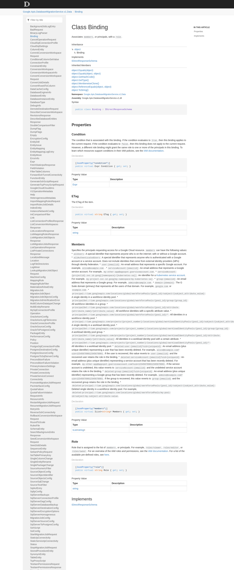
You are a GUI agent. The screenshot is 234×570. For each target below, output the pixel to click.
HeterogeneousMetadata (43, 198)
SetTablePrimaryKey (40, 455)
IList (75, 430)
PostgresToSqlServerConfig (44, 356)
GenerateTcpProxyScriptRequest (47, 184)
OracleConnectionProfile (42, 323)
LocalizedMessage (39, 257)
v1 (120, 94)
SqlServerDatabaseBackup (44, 504)
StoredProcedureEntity (41, 551)
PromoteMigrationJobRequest (45, 382)
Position (34, 343)
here (106, 454)
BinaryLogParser (38, 33)
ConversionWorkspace (41, 69)
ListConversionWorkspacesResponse (44, 226)
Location (34, 260)
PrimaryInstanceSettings (42, 366)
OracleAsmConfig (39, 316)
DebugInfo (35, 105)
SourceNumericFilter (40, 468)
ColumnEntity (37, 49)
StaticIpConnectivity (40, 537)
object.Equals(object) (82, 70)
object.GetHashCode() (83, 77)
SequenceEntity (38, 448)
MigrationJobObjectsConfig (44, 297)
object (77, 49)
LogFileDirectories (39, 264)
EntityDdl (34, 142)
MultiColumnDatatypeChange (45, 303)
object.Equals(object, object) (86, 73)
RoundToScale (37, 422)
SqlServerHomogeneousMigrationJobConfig (42, 516)
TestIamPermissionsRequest (44, 564)
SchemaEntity (37, 429)
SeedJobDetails (38, 445)
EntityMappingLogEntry (42, 151)
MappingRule (37, 280)
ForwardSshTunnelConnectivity (46, 175)
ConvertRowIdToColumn (42, 85)
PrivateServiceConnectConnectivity (42, 378)
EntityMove (36, 155)
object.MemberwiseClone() (85, 83)
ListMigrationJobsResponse (44, 244)
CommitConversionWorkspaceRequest (45, 54)
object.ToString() (80, 90)
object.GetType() (80, 80)
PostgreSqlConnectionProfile (45, 346)
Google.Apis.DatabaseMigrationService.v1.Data (47, 11)
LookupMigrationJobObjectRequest (44, 272)
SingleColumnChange (41, 458)
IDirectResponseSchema (84, 61)
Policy (33, 339)
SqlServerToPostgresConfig (44, 524)
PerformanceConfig (40, 336)
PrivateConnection (39, 369)
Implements (199, 36)
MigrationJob (36, 290)
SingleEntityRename (40, 461)
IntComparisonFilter (40, 214)
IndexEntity (36, 207)
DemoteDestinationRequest (44, 109)
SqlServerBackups (39, 494)
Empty (33, 135)
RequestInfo (36, 396)
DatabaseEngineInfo (40, 92)
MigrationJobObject (40, 293)
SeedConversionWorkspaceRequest (44, 440)
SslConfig (35, 531)
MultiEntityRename (40, 306)
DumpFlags (36, 132)
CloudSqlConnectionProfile (44, 43)
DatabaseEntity (38, 95)
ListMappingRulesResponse (44, 234)
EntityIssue (35, 145)
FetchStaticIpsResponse (42, 165)
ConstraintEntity (38, 66)
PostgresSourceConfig (41, 353)
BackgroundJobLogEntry (42, 26)
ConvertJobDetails (39, 82)
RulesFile (35, 425)
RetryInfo (35, 409)
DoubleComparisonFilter (42, 125)
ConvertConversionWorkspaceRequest (46, 77)
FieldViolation (37, 168)
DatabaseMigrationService (106, 94)
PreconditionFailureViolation (44, 363)
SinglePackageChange (42, 465)
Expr (32, 161)
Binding (79, 11)
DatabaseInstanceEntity (42, 99)
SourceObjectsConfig (41, 478)
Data (123, 94)
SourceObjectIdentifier (41, 475)
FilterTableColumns (40, 171)
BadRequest (36, 29)
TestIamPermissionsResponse (45, 567)
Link (32, 217)
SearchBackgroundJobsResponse (42, 434)
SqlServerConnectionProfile (44, 498)
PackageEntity (37, 333)
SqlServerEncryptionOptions (44, 511)
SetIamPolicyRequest (41, 452)
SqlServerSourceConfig (42, 521)
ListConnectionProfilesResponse (47, 221)
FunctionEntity (37, 178)
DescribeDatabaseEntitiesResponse (43, 120)
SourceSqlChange (39, 481)
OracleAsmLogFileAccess (43, 320)
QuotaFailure (37, 389)
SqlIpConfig (36, 491)
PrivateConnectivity (40, 372)
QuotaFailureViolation (41, 392)
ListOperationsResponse (42, 247)
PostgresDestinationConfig (44, 349)
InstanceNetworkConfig (42, 211)
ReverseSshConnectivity (42, 412)
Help (32, 194)
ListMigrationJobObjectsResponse (42, 239)
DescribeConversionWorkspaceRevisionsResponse (46, 114)
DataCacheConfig (39, 89)
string (75, 232)
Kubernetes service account (170, 275)
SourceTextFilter (38, 485)
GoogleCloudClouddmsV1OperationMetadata (42, 190)
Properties (198, 31)
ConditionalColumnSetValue (44, 59)
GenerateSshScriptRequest (44, 181)
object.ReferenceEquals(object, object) (91, 86)
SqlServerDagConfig (40, 501)
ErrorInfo (34, 158)
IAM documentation (154, 150)
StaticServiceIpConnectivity (44, 541)
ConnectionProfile (39, 62)
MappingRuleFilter (39, 283)
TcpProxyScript (38, 560)
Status (33, 544)
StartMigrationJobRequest (43, 534)
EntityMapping (37, 148)
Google (87, 94)
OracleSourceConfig (40, 326)
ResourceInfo (37, 399)
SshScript (35, 527)
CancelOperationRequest (43, 39)
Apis (92, 94)
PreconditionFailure (40, 359)
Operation (35, 313)
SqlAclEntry (36, 488)
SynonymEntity (38, 554)
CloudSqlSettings (39, 46)
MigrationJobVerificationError (45, 300)
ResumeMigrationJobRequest (45, 405)
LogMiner (35, 267)
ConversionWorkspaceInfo (43, 72)
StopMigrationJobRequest (43, 547)
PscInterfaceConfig (40, 386)
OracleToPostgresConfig (42, 330)
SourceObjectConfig (40, 471)
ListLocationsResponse (42, 231)
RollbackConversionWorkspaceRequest (46, 417)
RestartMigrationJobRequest (44, 402)
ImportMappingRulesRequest (45, 201)
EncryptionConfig (39, 138)
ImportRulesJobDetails (41, 204)
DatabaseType (37, 102)
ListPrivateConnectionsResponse (42, 252)
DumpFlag (35, 128)
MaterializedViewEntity (41, 287)
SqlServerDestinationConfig (44, 508)
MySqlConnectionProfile (42, 310)
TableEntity (35, 557)
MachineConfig (38, 277)
